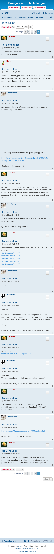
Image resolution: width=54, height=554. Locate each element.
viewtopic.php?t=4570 (10, 264)
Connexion (14, 7)
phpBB (20, 546)
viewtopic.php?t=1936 (10, 258)
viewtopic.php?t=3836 (10, 253)
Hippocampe (11, 294)
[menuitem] (8, 13)
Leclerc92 (11, 36)
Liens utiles (8, 22)
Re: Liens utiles (10, 44)
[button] (25, 32)
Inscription (26, 7)
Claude (8, 61)
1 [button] (28, 32)
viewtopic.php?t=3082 (10, 261)
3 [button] (35, 32)
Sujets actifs (39, 7)
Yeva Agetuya (12, 92)
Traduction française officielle (24, 548)
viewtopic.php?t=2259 (10, 256)
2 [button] (31, 32)
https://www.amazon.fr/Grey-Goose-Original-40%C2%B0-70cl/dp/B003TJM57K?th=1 (25, 159)
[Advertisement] (27, 510)
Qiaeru (37, 548)
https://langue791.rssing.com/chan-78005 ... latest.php (24, 431)
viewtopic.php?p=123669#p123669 (16, 354)
